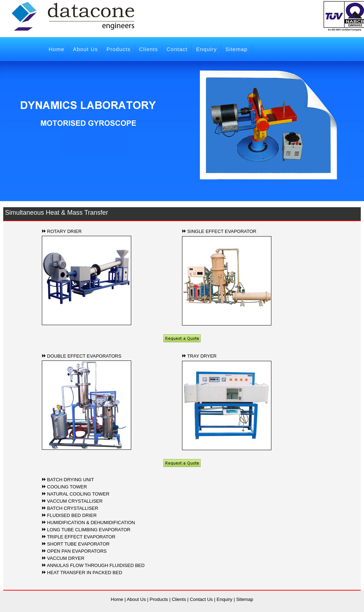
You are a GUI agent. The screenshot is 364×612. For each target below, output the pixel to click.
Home (56, 49)
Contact (177, 49)
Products (119, 49)
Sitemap (236, 49)
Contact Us (201, 599)
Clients (148, 49)
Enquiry (206, 49)
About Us (85, 49)
